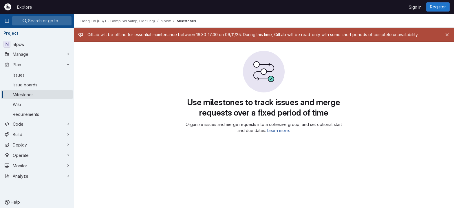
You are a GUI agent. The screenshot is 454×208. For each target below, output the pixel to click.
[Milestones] (37, 94)
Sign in (415, 7)
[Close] (447, 34)
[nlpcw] (37, 44)
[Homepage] (7, 7)
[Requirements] (37, 114)
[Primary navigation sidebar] (7, 20)
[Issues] (37, 74)
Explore (24, 7)
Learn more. (279, 130)
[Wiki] (37, 104)
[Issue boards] (37, 84)
